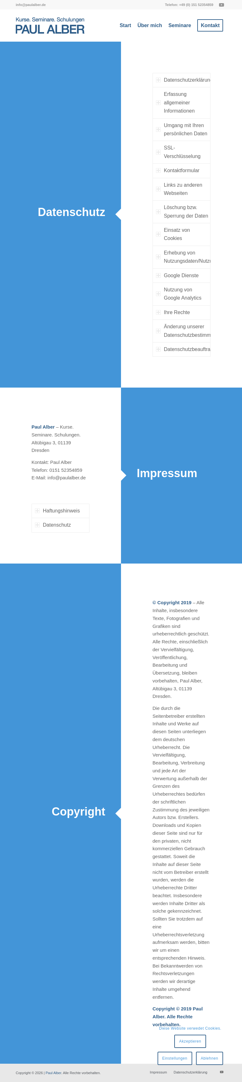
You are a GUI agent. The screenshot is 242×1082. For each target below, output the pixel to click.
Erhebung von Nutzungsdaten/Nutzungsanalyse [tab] (183, 257)
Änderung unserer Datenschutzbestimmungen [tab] (183, 330)
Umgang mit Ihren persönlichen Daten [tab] (181, 129)
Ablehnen (209, 1058)
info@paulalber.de (31, 5)
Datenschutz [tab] (53, 525)
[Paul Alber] (50, 25)
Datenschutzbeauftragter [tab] (183, 349)
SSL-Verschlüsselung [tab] (178, 152)
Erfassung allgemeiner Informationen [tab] (175, 102)
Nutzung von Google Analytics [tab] (178, 294)
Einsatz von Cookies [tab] (173, 234)
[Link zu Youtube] (221, 4)
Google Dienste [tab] (177, 275)
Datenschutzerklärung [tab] (183, 80)
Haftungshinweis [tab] (57, 510)
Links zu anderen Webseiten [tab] (179, 189)
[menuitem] (31, 4)
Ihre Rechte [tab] (173, 312)
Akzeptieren (190, 1041)
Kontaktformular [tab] (177, 170)
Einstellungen (174, 1058)
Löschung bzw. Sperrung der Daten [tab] (182, 211)
